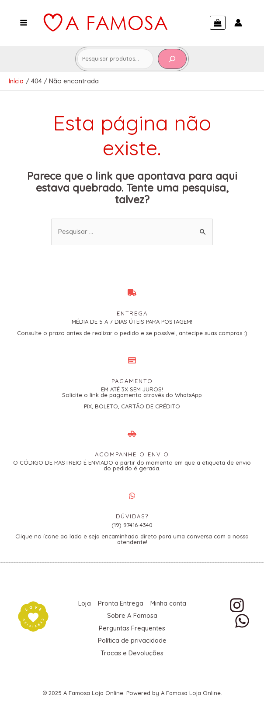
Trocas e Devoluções (132, 650)
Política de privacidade (132, 638)
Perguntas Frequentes (132, 626)
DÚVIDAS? (132, 516)
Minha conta (103, 614)
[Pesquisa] (172, 59)
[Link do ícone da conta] (238, 23)
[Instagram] (237, 605)
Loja (105, 603)
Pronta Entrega (142, 603)
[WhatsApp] (242, 620)
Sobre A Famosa (154, 614)
